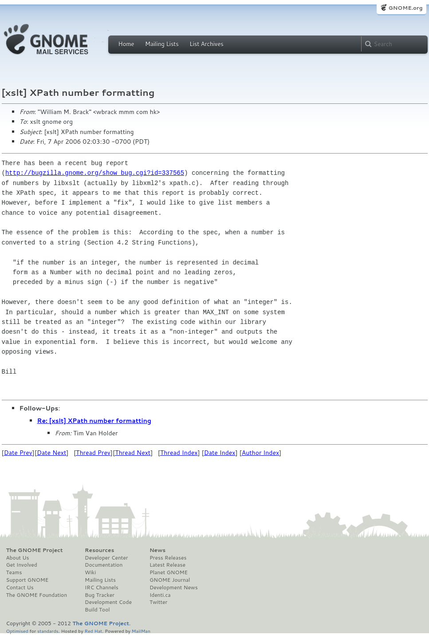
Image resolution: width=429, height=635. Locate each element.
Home (126, 44)
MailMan (141, 630)
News (157, 550)
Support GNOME (27, 580)
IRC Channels (101, 587)
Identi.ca (160, 595)
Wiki (90, 572)
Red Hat (93, 630)
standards (48, 630)
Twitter (158, 602)
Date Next (51, 452)
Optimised (17, 630)
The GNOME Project (34, 550)
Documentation (103, 564)
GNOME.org (405, 8)
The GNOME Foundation (36, 595)
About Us (17, 557)
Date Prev (18, 452)
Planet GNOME (169, 572)
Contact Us (20, 587)
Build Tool (97, 609)
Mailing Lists (162, 44)
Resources (99, 550)
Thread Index (179, 452)
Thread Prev (93, 452)
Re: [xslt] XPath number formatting (94, 420)
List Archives (206, 44)
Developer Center (106, 557)
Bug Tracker (99, 595)
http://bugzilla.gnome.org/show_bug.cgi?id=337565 (94, 173)
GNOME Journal (170, 580)
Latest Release (167, 564)
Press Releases (168, 557)
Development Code (108, 602)
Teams (14, 572)
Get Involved (21, 564)
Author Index (260, 452)
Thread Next (132, 452)
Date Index (220, 452)
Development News (174, 587)
